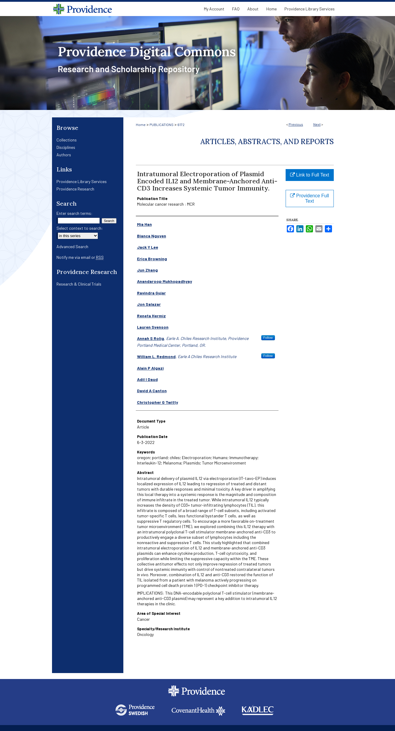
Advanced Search (72, 246)
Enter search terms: (74, 213)
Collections (66, 139)
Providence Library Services (81, 181)
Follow (268, 337)
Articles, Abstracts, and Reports (267, 141)
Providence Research (75, 188)
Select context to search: (79, 228)
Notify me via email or (80, 257)
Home (141, 124)
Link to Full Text (309, 174)
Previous (296, 124)
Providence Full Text (309, 198)
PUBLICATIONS (161, 124)
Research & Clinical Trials (78, 283)
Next (317, 124)
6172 (181, 124)
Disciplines (65, 147)
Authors (63, 154)
